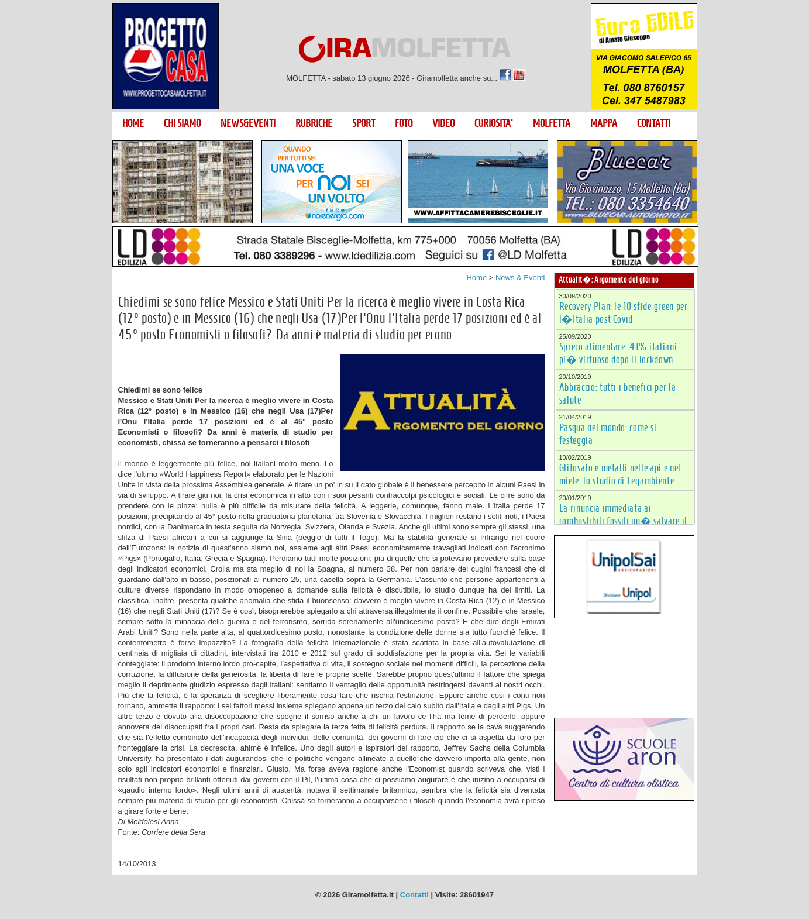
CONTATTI (653, 123)
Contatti (414, 894)
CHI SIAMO (182, 123)
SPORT (363, 123)
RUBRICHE (313, 123)
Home (476, 277)
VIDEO (443, 123)
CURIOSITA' (493, 123)
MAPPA (603, 123)
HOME (133, 123)
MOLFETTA (551, 123)
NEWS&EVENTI (248, 123)
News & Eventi (520, 277)
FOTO (403, 123)
